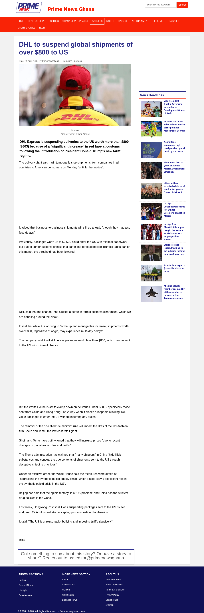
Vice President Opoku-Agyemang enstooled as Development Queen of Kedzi (174, 107)
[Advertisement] (75, 199)
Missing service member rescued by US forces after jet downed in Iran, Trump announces (174, 292)
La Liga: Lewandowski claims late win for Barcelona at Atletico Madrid (174, 209)
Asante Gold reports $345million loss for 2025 (174, 268)
